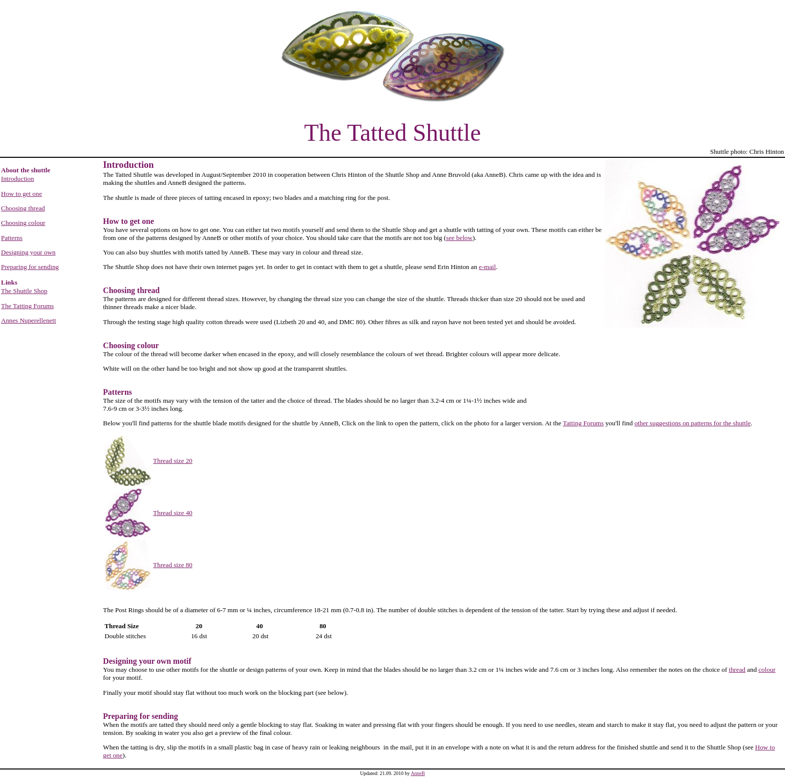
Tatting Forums (583, 423)
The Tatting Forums (27, 306)
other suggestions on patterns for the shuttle (692, 423)
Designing (120, 661)
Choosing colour (23, 222)
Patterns (12, 237)
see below (459, 237)
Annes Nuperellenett (28, 320)
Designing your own (28, 252)
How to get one (21, 193)
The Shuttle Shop (24, 291)
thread (737, 669)
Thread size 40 (172, 512)
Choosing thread (23, 208)
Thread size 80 (172, 565)
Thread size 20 (172, 460)
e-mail (487, 267)
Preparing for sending (30, 267)
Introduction (17, 178)
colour (766, 669)
